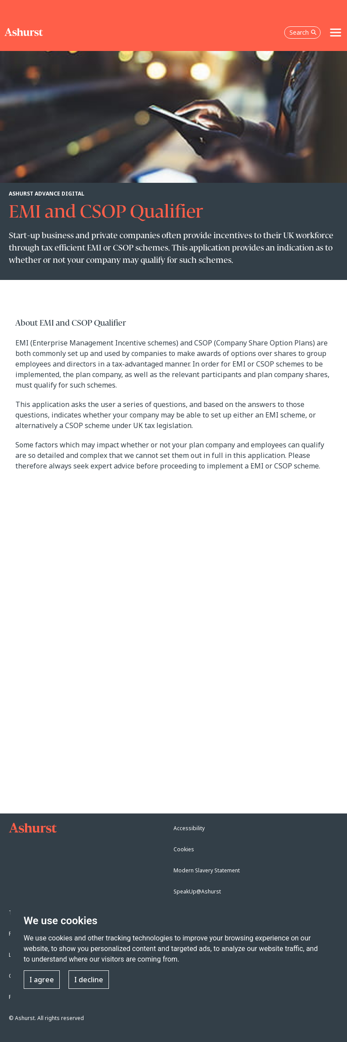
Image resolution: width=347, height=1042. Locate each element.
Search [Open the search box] (303, 32)
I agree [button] (41, 979)
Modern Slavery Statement (207, 870)
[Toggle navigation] (336, 32)
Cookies (184, 849)
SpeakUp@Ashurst (197, 891)
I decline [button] (88, 979)
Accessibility (189, 828)
